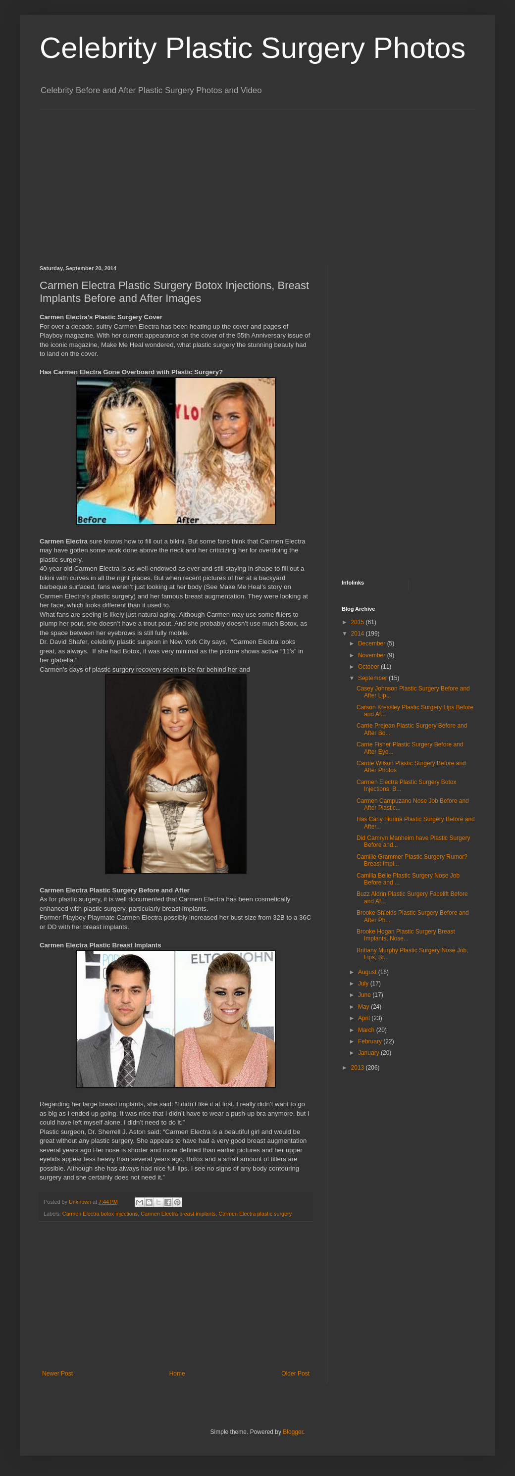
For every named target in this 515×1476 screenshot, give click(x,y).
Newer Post (57, 1373)
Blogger (293, 1431)
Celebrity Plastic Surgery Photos (252, 47)
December (372, 643)
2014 (358, 633)
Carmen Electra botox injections (100, 1214)
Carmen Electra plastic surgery (255, 1214)
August (368, 972)
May (364, 1006)
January (369, 1052)
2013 (358, 1067)
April (364, 1018)
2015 (358, 622)
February (370, 1041)
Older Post (295, 1373)
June (365, 994)
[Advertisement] (210, 178)
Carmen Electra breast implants (178, 1214)
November (372, 655)
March (367, 1030)
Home (177, 1373)
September (373, 678)
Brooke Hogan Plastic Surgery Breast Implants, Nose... (406, 935)
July (364, 983)
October (369, 666)
